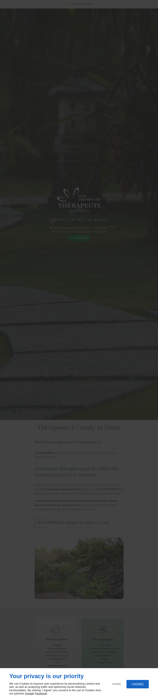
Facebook (41, 693)
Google (29, 693)
